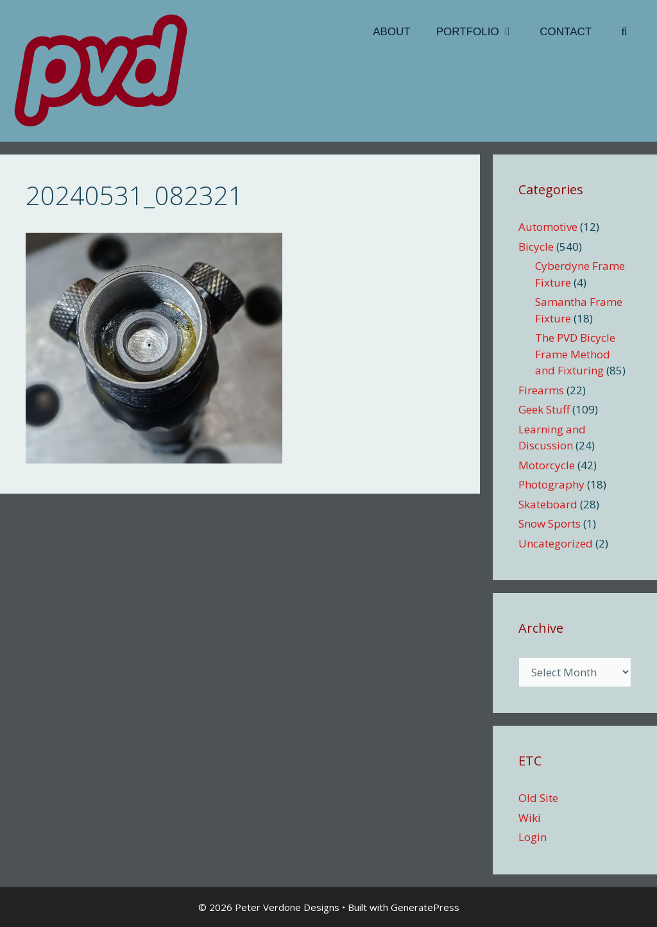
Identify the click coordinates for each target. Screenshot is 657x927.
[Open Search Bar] (624, 32)
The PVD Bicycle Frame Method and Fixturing (575, 354)
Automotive (547, 226)
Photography (551, 484)
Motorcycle (546, 465)
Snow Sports (549, 523)
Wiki (529, 817)
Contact (566, 32)
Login (532, 837)
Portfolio (481, 32)
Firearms (541, 390)
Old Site (538, 797)
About (392, 32)
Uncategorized (555, 543)
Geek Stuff (544, 409)
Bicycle (536, 246)
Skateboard (547, 504)
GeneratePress (425, 907)
